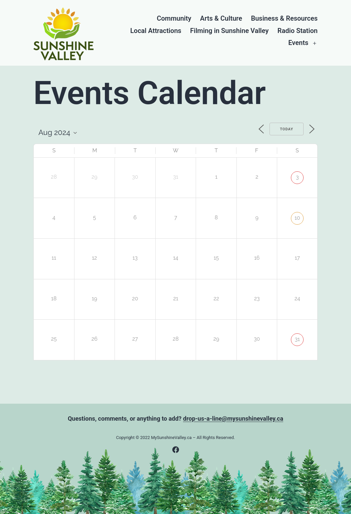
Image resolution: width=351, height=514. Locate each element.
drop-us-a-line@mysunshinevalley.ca (233, 418)
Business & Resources (284, 18)
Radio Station (298, 31)
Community (174, 18)
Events (298, 43)
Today (286, 129)
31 (297, 339)
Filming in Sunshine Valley (229, 31)
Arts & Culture (221, 18)
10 (297, 218)
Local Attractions (155, 31)
